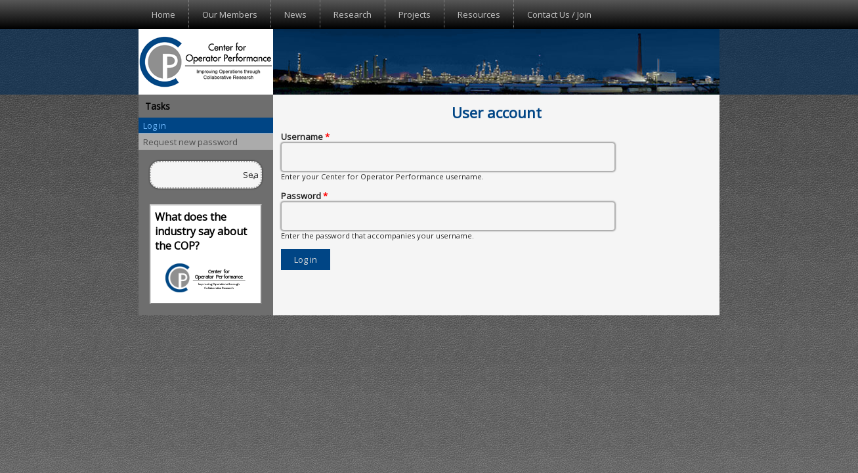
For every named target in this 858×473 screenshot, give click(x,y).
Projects (414, 14)
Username (305, 137)
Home (163, 14)
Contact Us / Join (559, 14)
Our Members (229, 14)
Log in (154, 125)
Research (352, 14)
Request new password (190, 142)
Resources (479, 14)
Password (304, 196)
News (295, 14)
